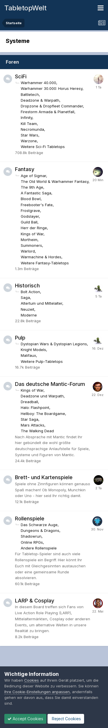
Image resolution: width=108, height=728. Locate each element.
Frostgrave (30, 210)
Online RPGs (32, 542)
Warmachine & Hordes (41, 257)
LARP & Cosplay (34, 601)
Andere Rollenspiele (39, 548)
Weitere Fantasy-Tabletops (45, 263)
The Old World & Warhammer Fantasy (54, 181)
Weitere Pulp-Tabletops (42, 361)
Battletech (30, 94)
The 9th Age (32, 187)
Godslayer (30, 216)
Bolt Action (30, 291)
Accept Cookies (25, 718)
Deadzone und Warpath (42, 396)
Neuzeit (27, 309)
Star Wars (29, 135)
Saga (25, 297)
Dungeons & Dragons (40, 530)
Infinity (26, 117)
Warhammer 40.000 (38, 82)
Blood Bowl (31, 198)
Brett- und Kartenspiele (44, 477)
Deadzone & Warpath (40, 100)
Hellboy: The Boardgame (43, 413)
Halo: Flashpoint (35, 407)
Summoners (31, 245)
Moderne (29, 315)
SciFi (20, 76)
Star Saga (29, 419)
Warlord (28, 251)
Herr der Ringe (34, 227)
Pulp (20, 338)
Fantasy (24, 169)
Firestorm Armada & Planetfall (47, 111)
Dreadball (29, 401)
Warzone (29, 141)
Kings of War (32, 234)
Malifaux (28, 355)
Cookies (31, 680)
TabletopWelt (25, 8)
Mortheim (29, 239)
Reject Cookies (66, 718)
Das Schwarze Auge (39, 524)
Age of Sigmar (33, 175)
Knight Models (33, 349)
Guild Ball (29, 222)
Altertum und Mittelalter (41, 303)
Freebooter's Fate (37, 204)
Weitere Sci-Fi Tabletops (43, 146)
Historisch (27, 286)
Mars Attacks (32, 425)
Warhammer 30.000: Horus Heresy (51, 88)
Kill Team (29, 123)
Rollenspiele (29, 518)
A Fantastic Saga (36, 193)
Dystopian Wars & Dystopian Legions (54, 344)
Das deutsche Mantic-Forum (50, 384)
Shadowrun (31, 536)
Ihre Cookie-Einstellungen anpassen (37, 691)
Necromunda (32, 129)
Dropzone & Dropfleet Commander (52, 106)
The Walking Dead (37, 431)
